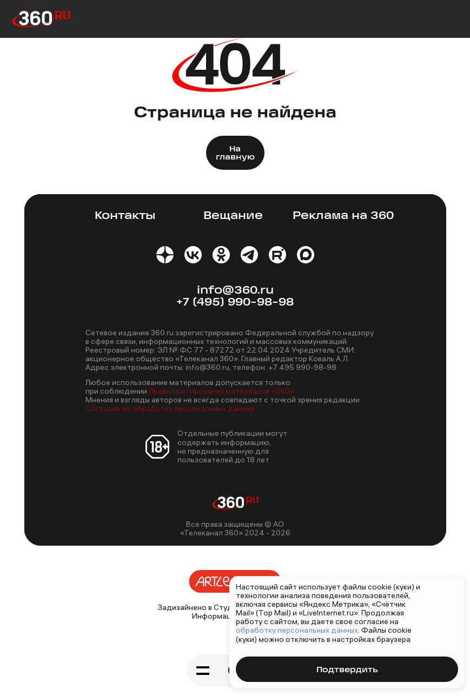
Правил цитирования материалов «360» (221, 391)
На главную (235, 153)
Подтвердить (347, 670)
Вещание (233, 216)
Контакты (125, 216)
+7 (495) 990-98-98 (235, 302)
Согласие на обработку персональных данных (170, 408)
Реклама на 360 (343, 216)
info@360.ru (235, 291)
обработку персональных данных (297, 630)
